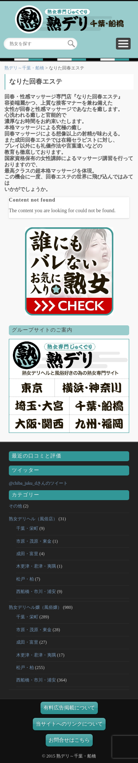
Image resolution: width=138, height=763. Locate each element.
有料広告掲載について (69, 707)
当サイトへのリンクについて (69, 724)
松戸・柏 (25, 579)
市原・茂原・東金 (34, 541)
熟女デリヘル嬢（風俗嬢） (35, 607)
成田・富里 (27, 553)
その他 (15, 506)
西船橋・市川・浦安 (36, 591)
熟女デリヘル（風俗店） (33, 518)
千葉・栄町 (27, 528)
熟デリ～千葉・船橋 (24, 67)
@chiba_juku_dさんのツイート (38, 483)
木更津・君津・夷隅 (36, 566)
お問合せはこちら (69, 740)
